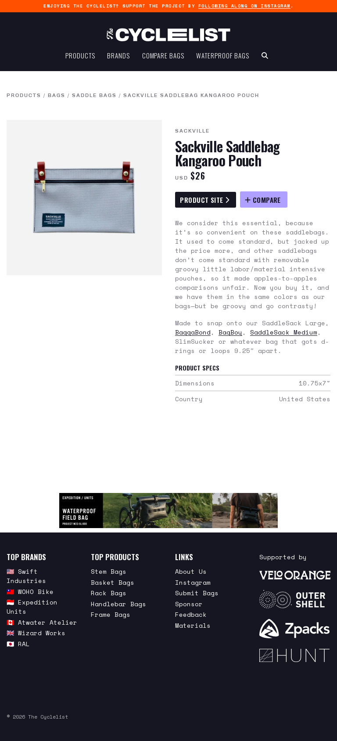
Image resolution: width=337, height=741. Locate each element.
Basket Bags (112, 582)
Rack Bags (108, 592)
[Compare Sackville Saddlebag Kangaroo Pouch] (263, 199)
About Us (191, 571)
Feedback (191, 614)
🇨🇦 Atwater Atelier (42, 622)
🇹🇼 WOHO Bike (30, 591)
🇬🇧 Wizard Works (36, 632)
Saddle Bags (94, 96)
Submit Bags (197, 592)
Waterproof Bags (222, 55)
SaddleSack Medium (283, 332)
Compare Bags (163, 55)
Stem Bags (108, 571)
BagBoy (230, 332)
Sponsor (189, 603)
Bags (56, 96)
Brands (118, 55)
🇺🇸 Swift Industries (26, 576)
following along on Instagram (244, 6)
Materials (193, 625)
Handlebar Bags (118, 603)
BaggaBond (193, 332)
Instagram (193, 582)
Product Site (204, 200)
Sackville (192, 131)
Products (80, 55)
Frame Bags (110, 614)
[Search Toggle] (265, 55)
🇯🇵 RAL (18, 643)
